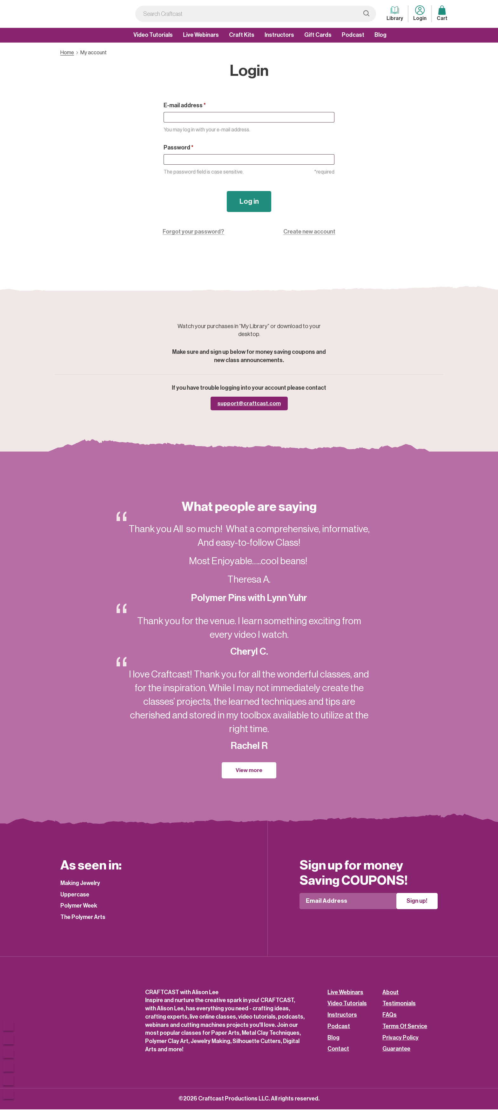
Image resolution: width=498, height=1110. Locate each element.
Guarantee (396, 1050)
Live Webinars (201, 35)
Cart (442, 13)
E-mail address (185, 105)
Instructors (279, 35)
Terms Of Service (404, 1027)
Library (395, 13)
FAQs (389, 1016)
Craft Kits (241, 35)
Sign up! (422, 902)
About (390, 993)
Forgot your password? (193, 232)
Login (420, 13)
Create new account (309, 232)
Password (178, 147)
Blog (380, 35)
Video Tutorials (153, 35)
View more (249, 771)
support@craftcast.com (249, 404)
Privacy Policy (400, 1038)
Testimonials (399, 1004)
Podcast (353, 35)
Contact (338, 1050)
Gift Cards (318, 35)
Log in (249, 202)
